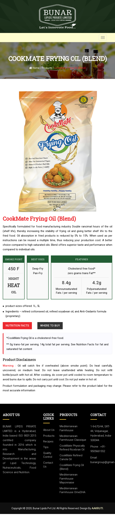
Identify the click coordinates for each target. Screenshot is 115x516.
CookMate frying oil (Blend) (72, 467)
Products (47, 67)
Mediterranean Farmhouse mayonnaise (68, 478)
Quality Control (47, 455)
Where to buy (50, 325)
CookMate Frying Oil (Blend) (70, 67)
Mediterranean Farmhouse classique (73, 437)
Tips (45, 447)
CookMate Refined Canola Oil (71, 457)
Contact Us (48, 464)
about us (48, 430)
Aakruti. (98, 508)
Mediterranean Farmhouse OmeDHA (72, 490)
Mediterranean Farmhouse (68, 428)
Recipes (48, 441)
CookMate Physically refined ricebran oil (72, 447)
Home (34, 67)
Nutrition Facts (17, 325)
